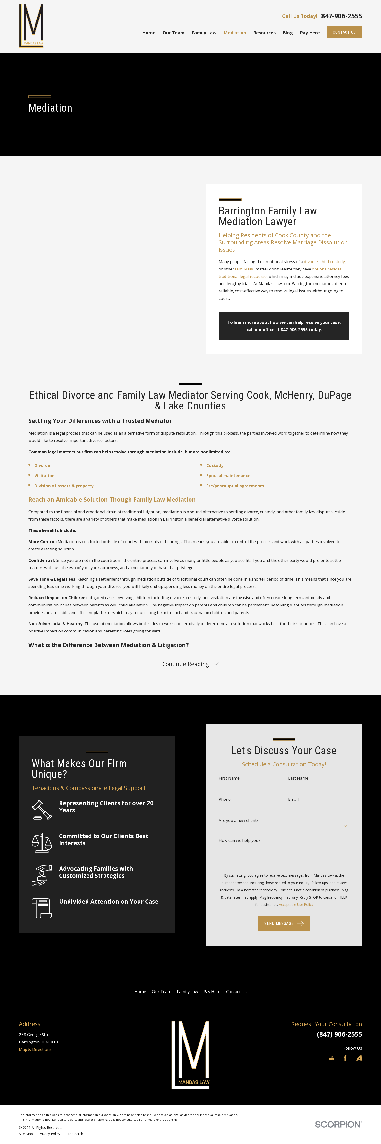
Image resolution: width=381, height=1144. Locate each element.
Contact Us (236, 991)
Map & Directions (35, 1049)
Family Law (187, 991)
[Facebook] (345, 1058)
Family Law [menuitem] (204, 32)
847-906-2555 (341, 16)
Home (140, 991)
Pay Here (212, 991)
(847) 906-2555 (339, 1034)
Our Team (161, 991)
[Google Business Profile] (331, 1058)
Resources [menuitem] (264, 32)
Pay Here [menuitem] (310, 32)
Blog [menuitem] (288, 32)
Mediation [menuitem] (235, 32)
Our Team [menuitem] (174, 32)
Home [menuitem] (149, 32)
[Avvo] (359, 1058)
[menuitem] (26, 1134)
